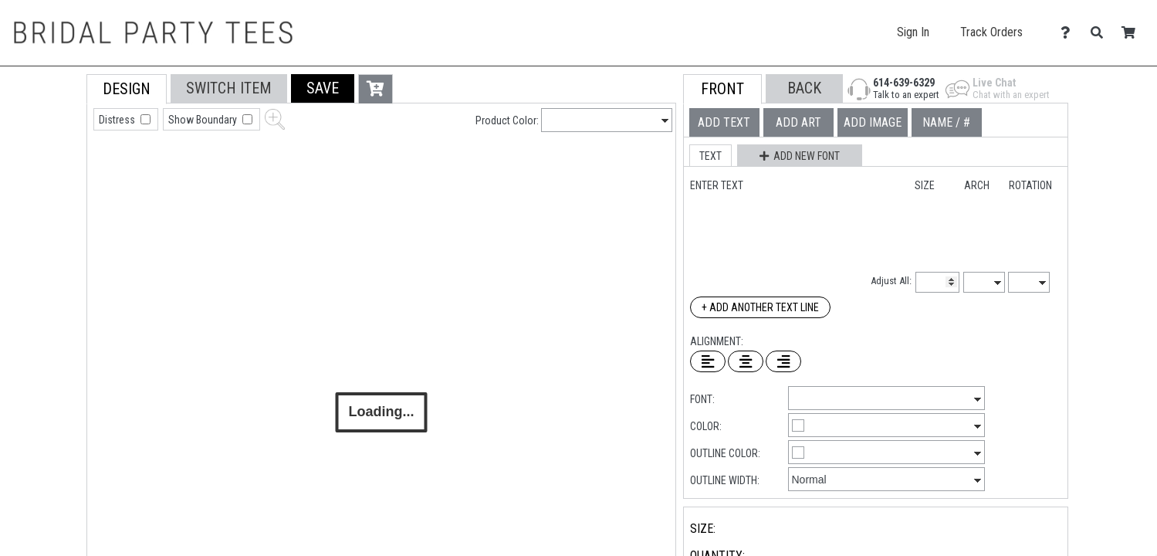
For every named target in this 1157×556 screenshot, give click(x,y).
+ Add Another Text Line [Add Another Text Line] (760, 307)
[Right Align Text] (783, 361)
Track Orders (991, 32)
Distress (118, 120)
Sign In (913, 32)
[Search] (1101, 33)
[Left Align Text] (708, 361)
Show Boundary (203, 120)
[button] (322, 88)
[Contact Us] (1069, 33)
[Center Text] (745, 361)
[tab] (52, 172)
